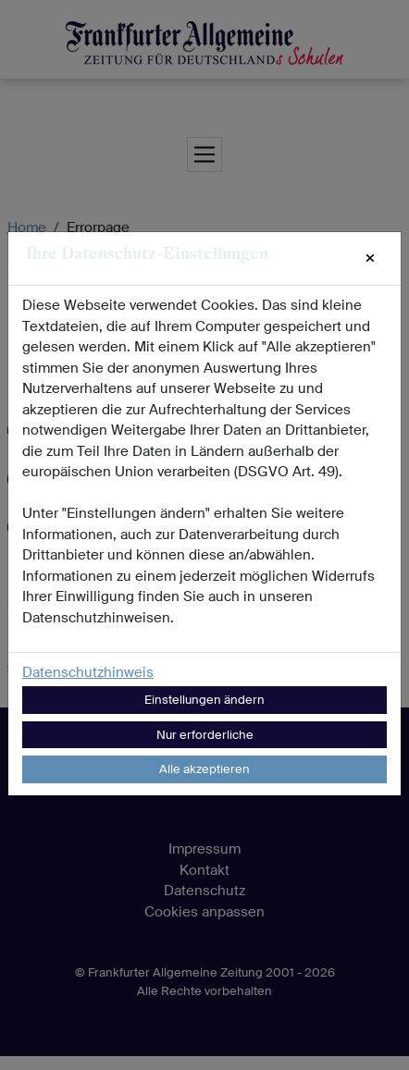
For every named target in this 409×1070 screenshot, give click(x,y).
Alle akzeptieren (204, 769)
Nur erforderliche (205, 735)
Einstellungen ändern (204, 699)
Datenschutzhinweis (88, 672)
